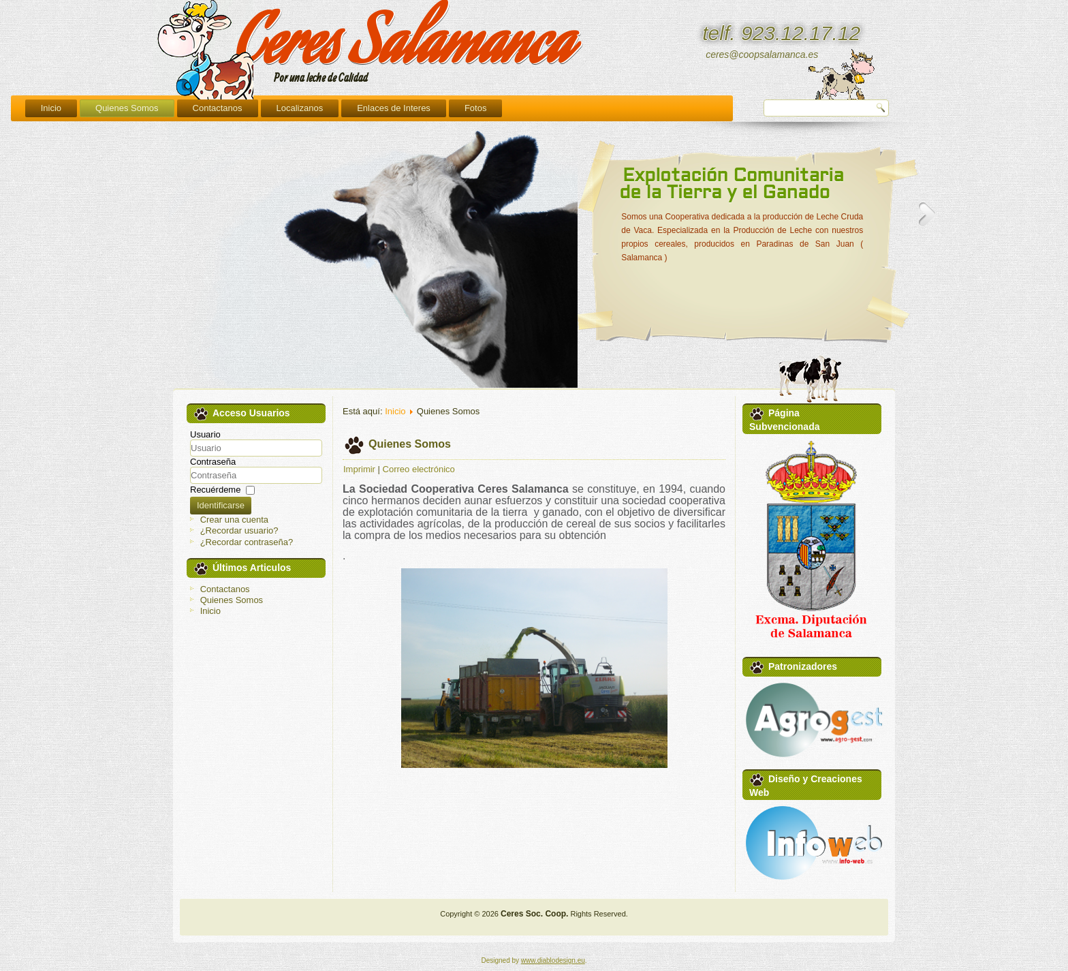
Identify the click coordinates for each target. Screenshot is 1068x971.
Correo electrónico (419, 469)
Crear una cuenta (234, 519)
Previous (586, 214)
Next (927, 214)
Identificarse (221, 505)
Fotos (638, 108)
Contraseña (213, 462)
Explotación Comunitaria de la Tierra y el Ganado (731, 185)
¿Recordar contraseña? (247, 542)
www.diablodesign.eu (553, 960)
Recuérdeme (215, 489)
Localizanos (462, 108)
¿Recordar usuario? (239, 530)
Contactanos (380, 108)
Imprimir (359, 469)
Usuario (205, 434)
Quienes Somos (289, 108)
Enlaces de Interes (556, 108)
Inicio (213, 108)
